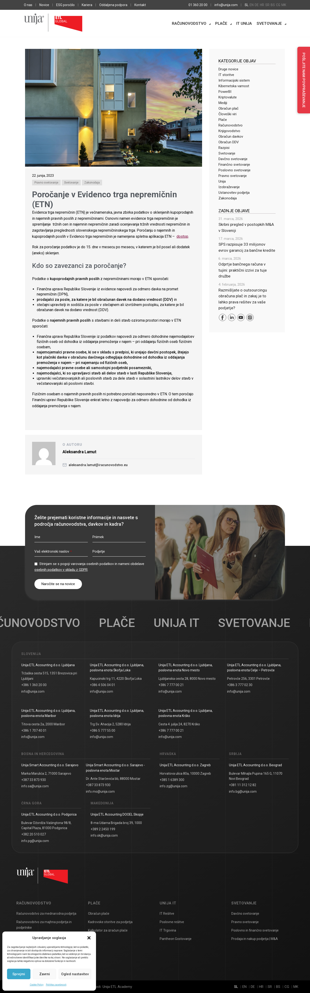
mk (283, 5)
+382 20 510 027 (33, 834)
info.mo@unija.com (100, 791)
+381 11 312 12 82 (242, 785)
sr (267, 5)
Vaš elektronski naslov (53, 551)
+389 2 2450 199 (103, 829)
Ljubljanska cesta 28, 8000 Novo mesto (187, 678)
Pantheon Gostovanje (176, 939)
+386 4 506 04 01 (102, 685)
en (252, 5)
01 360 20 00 (197, 5)
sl (246, 5)
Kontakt (140, 5)
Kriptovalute (227, 97)
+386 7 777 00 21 (171, 685)
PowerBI (224, 92)
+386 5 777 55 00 (102, 730)
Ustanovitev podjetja (234, 193)
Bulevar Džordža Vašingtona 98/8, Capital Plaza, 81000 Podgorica (46, 825)
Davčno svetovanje (232, 159)
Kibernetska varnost (233, 86)
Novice (44, 5)
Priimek (98, 537)
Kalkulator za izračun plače (108, 930)
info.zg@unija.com (173, 786)
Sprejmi (18, 974)
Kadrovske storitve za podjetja (110, 922)
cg (278, 5)
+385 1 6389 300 (172, 780)
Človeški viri (227, 114)
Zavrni (44, 974)
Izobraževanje (229, 187)
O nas (28, 5)
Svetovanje (269, 23)
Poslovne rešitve (172, 922)
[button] (89, 937)
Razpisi (223, 148)
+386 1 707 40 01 (34, 730)
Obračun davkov (230, 136)
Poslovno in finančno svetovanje (255, 930)
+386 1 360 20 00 (34, 685)
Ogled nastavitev (75, 974)
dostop (182, 236)
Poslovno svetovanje (234, 170)
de (257, 5)
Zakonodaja (92, 182)
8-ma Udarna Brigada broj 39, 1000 (116, 823)
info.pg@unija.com (35, 841)
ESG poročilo (65, 5)
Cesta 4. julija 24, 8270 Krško (179, 724)
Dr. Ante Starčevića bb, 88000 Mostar (113, 779)
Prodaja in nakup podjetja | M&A (254, 939)
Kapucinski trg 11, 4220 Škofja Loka (116, 678)
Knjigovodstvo (229, 131)
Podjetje (98, 551)
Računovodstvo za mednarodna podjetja (46, 913)
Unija (222, 181)
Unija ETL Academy (117, 987)
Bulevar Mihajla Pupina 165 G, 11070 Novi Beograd (255, 776)
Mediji (222, 103)
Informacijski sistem (234, 80)
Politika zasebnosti (56, 984)
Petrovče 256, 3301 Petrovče (248, 678)
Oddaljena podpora (113, 5)
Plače (221, 23)
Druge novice (228, 69)
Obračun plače (98, 913)
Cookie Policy (37, 984)
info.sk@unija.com (104, 835)
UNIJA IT (182, 623)
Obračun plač (228, 108)
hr (262, 5)
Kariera (87, 5)
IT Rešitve (167, 913)
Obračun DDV (228, 142)
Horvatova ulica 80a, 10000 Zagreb (185, 773)
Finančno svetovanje (234, 164)
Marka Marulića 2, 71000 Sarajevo (46, 773)
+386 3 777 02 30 (239, 685)
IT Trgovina (168, 930)
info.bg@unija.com (243, 791)
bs (273, 5)
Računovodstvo (189, 23)
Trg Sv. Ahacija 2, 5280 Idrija (110, 724)
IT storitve (226, 75)
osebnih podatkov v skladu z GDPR (61, 570)
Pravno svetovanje (46, 182)
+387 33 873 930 (33, 780)
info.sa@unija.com (35, 786)
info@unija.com (226, 5)
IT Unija (244, 23)
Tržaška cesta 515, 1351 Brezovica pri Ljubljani (49, 675)
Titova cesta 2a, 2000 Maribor (43, 724)
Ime (37, 537)
